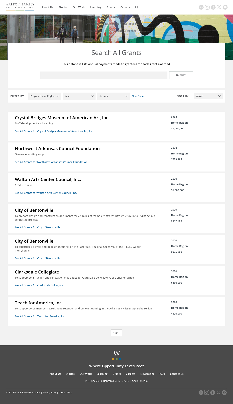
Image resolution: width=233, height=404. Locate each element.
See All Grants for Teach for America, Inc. (40, 316)
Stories (63, 7)
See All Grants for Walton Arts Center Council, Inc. (46, 193)
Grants (111, 7)
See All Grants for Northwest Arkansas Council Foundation (51, 162)
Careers (125, 7)
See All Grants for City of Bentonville (37, 227)
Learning (95, 7)
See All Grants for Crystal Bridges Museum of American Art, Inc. (54, 131)
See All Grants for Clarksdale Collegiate (39, 285)
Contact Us (177, 374)
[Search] (136, 7)
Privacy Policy (49, 392)
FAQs (162, 374)
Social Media (140, 381)
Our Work (79, 7)
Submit (181, 75)
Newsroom (147, 374)
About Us (47, 7)
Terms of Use (65, 392)
